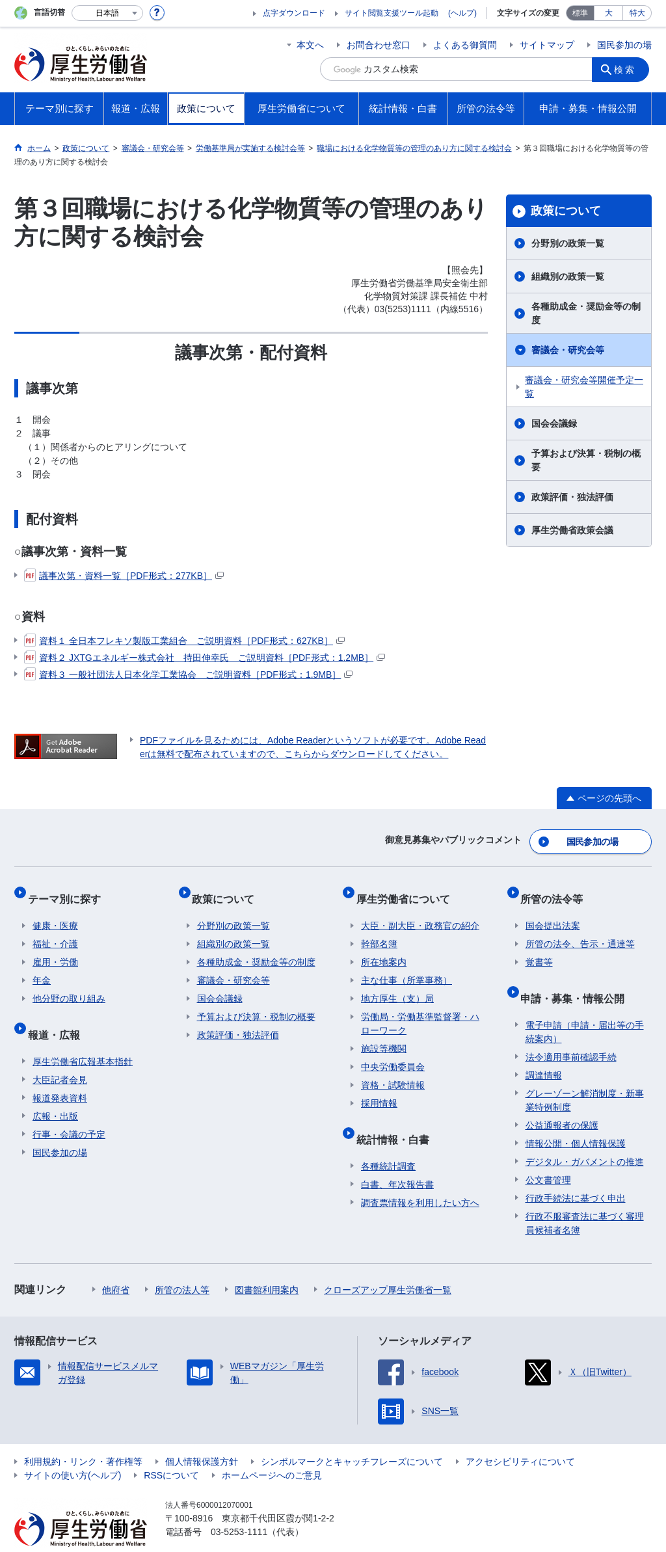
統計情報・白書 (397, 1119)
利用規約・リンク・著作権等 (83, 1436)
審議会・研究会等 (567, 350)
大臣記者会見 (60, 1054)
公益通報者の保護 (562, 1100)
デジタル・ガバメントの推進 (585, 1136)
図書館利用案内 (267, 1264)
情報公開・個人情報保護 (576, 1118)
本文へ (310, 44)
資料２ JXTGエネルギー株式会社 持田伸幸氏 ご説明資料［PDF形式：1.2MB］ (204, 657)
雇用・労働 (55, 948)
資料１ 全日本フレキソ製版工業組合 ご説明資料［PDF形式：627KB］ (184, 640)
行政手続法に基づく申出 (576, 1173)
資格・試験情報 (393, 1070)
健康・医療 (55, 911)
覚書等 (539, 948)
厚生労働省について (408, 889)
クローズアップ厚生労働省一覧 (387, 1264)
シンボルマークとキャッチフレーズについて (352, 1436)
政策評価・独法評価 (572, 497)
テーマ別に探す (69, 889)
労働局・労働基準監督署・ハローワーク (420, 1009)
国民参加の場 (624, 44)
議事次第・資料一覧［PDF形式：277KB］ (124, 575)
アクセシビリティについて (520, 1436)
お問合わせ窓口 (378, 44)
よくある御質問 (465, 44)
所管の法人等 (182, 1264)
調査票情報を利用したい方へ (420, 1177)
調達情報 (544, 1050)
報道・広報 (59, 1014)
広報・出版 (55, 1091)
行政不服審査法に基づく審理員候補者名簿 (585, 1198)
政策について (566, 210)
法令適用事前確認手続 (571, 1031)
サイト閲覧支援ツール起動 (391, 13)
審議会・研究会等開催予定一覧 (584, 387)
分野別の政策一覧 (567, 243)
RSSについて (171, 1450)
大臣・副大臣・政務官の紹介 (420, 911)
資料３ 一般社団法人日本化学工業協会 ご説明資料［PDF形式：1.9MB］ (188, 674)
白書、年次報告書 (397, 1159)
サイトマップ (547, 44)
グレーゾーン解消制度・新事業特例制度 (585, 1075)
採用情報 (379, 1089)
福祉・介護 (55, 929)
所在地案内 (383, 948)
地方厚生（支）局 (397, 984)
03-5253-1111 (239, 1506)
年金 (42, 966)
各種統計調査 (388, 1141)
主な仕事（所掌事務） (406, 966)
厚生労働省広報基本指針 (83, 1036)
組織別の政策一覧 (567, 276)
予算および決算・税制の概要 (586, 460)
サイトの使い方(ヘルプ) (72, 1450)
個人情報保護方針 (201, 1436)
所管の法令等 (557, 889)
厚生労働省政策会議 (572, 530)
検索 (628, 69)
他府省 (115, 1264)
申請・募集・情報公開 (578, 977)
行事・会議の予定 (69, 1109)
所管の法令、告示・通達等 (580, 929)
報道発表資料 (60, 1072)
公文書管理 (548, 1154)
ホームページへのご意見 (272, 1450)
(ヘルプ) (462, 13)
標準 (580, 13)
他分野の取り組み (69, 984)
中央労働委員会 (393, 1052)
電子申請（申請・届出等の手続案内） (585, 1007)
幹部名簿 (379, 929)
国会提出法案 (553, 911)
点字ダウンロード (294, 13)
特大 (637, 13)
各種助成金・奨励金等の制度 (586, 313)
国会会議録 (554, 423)
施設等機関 (383, 1034)
